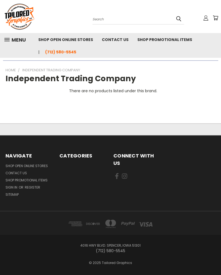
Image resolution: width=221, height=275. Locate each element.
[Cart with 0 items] (215, 18)
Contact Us (115, 39)
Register (32, 187)
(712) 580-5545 (60, 52)
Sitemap (12, 194)
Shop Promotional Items (164, 39)
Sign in (12, 187)
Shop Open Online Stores (65, 39)
